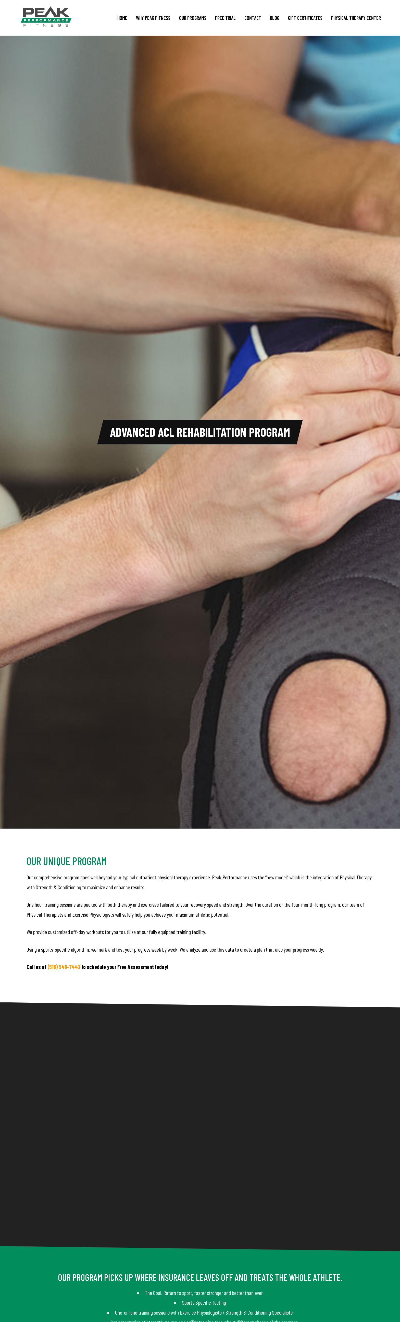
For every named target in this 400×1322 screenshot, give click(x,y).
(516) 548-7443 (63, 966)
